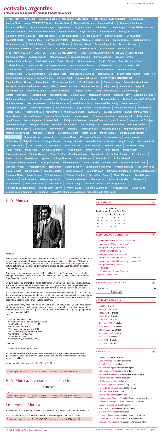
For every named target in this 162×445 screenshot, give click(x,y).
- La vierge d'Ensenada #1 (109, 251)
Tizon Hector (98, 179)
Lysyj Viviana (13, 120)
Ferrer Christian (68, 86)
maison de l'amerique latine (110, 422)
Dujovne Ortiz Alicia (86, 78)
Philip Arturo (93, 149)
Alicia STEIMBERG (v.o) (38, 23)
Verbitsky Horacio (116, 183)
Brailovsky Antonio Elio (19, 48)
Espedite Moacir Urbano (19, 82)
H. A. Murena (17, 200)
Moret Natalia (89, 133)
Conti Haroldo (104, 65)
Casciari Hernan (124, 57)
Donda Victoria (45, 78)
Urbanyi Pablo (13, 183)
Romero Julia (110, 162)
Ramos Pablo (103, 158)
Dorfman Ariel (64, 78)
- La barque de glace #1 (112, 254)
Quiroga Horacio (62, 158)
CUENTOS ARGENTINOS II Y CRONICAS (102, 52)
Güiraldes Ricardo (59, 103)
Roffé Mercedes (71, 162)
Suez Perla (11, 179)
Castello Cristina (45, 61)
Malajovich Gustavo (75, 120)
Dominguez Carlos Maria (19, 78)
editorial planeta (105, 381)
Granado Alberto (110, 99)
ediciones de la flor (106, 371)
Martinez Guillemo (137, 124)
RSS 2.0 (19, 430)
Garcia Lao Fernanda (106, 90)
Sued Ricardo (142, 175)
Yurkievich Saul (119, 187)
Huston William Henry (106, 103)
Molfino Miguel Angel (17, 133)
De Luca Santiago (35, 74)
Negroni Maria (68, 137)
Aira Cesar (29, 19)
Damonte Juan (14, 74)
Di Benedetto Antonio (128, 74)
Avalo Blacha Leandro (141, 27)
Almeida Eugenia (48, 19)
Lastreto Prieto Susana (57, 116)
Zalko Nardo (138, 187)
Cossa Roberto (14, 69)
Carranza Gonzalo (80, 57)
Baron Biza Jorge (15, 31)
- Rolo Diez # (104, 268)
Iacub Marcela (129, 103)
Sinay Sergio (34, 175)
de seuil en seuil (105, 364)
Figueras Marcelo (90, 86)
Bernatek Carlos (114, 35)
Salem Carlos (32, 171)
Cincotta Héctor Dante (131, 61)
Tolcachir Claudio (118, 179)
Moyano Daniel (108, 133)
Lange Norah (13, 116)
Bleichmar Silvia (141, 40)
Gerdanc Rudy (122, 95)
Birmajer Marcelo (81, 40)
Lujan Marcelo (125, 116)
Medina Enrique (89, 128)
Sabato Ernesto (73, 166)
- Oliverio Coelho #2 (110, 264)
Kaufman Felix (102, 107)
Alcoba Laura (136, 19)
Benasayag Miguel (69, 35)
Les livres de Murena (23, 404)
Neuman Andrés (133, 137)
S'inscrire (141, 3)
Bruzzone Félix (88, 48)
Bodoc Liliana (36, 44)
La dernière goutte (106, 405)
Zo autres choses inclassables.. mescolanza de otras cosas (84, 192)
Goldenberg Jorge (16, 99)
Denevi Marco (105, 74)
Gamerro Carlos (82, 90)
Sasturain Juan (95, 171)
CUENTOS (40, 52)
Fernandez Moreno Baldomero (22, 86)
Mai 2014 (102, 306)
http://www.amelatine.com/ (109, 401)
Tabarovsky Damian (50, 179)
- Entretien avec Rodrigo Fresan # (113, 271)
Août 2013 (102, 337)
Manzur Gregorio (90, 124)
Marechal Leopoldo (113, 124)
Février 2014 (103, 316)
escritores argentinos (107, 384)
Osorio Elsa (54, 145)
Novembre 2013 (105, 326)
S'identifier (131, 3)
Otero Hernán (72, 145)
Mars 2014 (103, 313)
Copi (118, 65)
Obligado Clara (31, 141)
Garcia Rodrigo (130, 90)
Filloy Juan (110, 86)
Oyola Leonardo (92, 145)
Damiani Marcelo (127, 69)
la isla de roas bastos (107, 408)
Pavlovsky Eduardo (51, 149)
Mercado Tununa (111, 128)
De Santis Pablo (57, 74)
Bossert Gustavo (128, 44)
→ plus (9, 392)
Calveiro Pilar (135, 52)
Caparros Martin (37, 57)
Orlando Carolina (15, 145)
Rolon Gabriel (91, 162)
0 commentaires (56, 372)
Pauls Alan (31, 149)
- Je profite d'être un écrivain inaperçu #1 (119, 261)
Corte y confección (106, 361)
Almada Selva (62, 23)
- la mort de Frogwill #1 (116, 241)
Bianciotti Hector (15, 40)
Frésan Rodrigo (14, 90)
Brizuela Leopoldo (66, 48)
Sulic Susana (29, 179)
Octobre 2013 (104, 330)
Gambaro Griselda (60, 90)
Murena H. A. (24, 372)
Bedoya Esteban (128, 31)
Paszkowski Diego (135, 145)
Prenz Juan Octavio (117, 154)
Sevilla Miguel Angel (144, 171)
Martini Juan (39, 128)
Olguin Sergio (126, 141)
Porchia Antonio (78, 154)
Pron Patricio (139, 154)
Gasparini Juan (58, 95)
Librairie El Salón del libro (109, 418)
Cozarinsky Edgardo (58, 69)
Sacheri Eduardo (124, 166)
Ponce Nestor (57, 154)
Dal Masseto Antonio (103, 69)
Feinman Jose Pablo (64, 82)
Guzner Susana (36, 103)
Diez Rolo (149, 74)
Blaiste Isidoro (121, 40)
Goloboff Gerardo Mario (42, 99)
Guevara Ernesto (15, 103)
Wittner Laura (74, 187)
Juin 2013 (102, 343)
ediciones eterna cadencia (109, 374)
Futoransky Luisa (36, 90)
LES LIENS (94, 112)
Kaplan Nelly (84, 107)
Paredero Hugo (113, 145)
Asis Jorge (119, 27)
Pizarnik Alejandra (16, 154)
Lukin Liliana (144, 116)
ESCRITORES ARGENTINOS (116, 78)
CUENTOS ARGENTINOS (63, 52)
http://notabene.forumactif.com (111, 398)
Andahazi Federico (16, 27)
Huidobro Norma (82, 103)
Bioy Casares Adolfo (57, 40)
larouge (13, 372)
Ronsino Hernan (15, 166)
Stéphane (152, 430)
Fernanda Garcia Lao (107, 388)
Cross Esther (80, 69)
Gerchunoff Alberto (99, 95)
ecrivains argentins (28, 8)
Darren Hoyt (134, 430)
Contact (150, 3)
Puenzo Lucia (13, 158)
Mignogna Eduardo (134, 128)
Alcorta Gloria (13, 23)
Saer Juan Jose (145, 166)
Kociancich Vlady (124, 107)
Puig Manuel (31, 158)
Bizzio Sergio (102, 40)
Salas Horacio (13, 171)
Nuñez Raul (12, 141)
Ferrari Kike (49, 86)
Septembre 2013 (105, 333)
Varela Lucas (55, 183)
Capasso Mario (58, 57)
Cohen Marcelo (35, 65)
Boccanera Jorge (15, 44)
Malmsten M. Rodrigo (141, 120)
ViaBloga (108, 430)
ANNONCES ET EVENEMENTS (108, 19)
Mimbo (123, 430)
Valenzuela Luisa (34, 183)
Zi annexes (42, 192)
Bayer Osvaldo (88, 31)
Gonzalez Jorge (67, 99)
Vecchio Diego (73, 183)
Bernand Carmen (92, 35)
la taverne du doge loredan (110, 415)
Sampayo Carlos (52, 171)
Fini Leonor (126, 86)
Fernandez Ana (112, 82)
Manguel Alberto (39, 124)
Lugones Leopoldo (103, 116)
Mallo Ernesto (118, 120)
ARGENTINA (13, 19)
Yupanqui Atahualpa (96, 187)
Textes (44, 430)
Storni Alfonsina (122, 175)
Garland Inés (39, 95)
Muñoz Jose (50, 137)
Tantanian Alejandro (76, 179)
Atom (26, 430)
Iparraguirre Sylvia (16, 107)
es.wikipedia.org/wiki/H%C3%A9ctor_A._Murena (35, 363)
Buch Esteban (125, 48)
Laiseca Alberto (112, 112)
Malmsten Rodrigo (16, 124)
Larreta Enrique (32, 116)
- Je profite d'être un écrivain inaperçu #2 (119, 258)
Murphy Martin (32, 137)
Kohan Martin (145, 107)
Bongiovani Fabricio (58, 44)
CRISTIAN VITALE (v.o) (18, 52)
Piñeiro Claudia (38, 154)
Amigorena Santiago (131, 23)
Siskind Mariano (53, 175)
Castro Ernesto (66, 61)
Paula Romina (13, 149)
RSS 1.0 (12, 430)
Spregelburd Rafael (99, 175)
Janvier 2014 (104, 320)
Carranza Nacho (102, 57)
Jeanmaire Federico (41, 107)
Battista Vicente (67, 31)
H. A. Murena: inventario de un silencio (38, 380)
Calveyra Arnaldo (15, 57)
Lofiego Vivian (81, 116)
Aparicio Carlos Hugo (42, 27)
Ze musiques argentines (19, 192)
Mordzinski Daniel (68, 133)
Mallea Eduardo (98, 120)
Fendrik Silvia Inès (89, 82)
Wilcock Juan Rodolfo (51, 187)
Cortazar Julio (132, 65)
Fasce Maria (42, 82)
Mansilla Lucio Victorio (64, 124)
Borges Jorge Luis (105, 44)
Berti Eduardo (134, 35)
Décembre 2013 (105, 323)
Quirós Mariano (83, 158)
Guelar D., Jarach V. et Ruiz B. (139, 99)
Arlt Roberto (102, 27)
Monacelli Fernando (43, 133)
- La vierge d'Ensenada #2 (113, 247)
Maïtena (72, 128)
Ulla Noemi (138, 179)
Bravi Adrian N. (44, 48)
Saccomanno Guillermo (98, 166)
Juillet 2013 (103, 340)
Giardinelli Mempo (143, 95)
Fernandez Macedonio (136, 82)
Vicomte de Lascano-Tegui (20, 187)
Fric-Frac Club (104, 391)
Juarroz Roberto (64, 107)
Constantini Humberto (81, 65)
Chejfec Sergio (107, 61)
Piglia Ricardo (111, 149)
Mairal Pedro (53, 120)
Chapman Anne (86, 61)
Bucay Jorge (107, 48)
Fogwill (140, 86)
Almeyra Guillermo (84, 23)
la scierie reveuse (106, 412)
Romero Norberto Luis (133, 162)
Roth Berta (55, 166)
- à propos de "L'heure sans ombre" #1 (115, 244)
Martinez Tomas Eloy (17, 128)
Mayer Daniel (57, 128)
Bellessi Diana (47, 35)
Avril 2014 (102, 309)
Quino (45, 158)
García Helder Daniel (17, 95)
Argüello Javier (83, 27)
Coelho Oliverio (14, 65)
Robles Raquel (122, 158)
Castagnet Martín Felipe (19, 61)
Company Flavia (56, 65)
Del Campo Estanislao (82, 74)
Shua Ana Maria (14, 175)
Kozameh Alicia (33, 112)
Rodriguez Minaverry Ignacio (21, 162)
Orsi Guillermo (36, 145)
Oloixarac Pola (146, 141)
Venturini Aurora (94, 183)
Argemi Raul (64, 27)
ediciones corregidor (107, 367)
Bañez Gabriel (107, 31)
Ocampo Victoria (73, 141)
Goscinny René (88, 99)
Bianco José (35, 40)
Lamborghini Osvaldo (137, 112)
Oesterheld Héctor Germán (100, 141)
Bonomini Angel (82, 44)
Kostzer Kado (13, 112)
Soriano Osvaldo (75, 175)
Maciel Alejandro (33, 120)
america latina (104, 357)
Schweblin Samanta (117, 171)
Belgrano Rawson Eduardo (20, 35)
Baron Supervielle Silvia (42, 31)
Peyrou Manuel (74, 149)
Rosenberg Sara (36, 166)
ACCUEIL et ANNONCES (75, 19)
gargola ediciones (106, 395)
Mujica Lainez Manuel (132, 133)
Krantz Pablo (52, 112)
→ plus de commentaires (106, 275)
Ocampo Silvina (51, 141)
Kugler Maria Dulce (74, 112)
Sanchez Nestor (74, 171)
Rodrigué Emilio (50, 162)
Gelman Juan (78, 95)
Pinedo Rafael (130, 149)
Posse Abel (97, 154)
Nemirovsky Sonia (90, 137)
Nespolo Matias (112, 137)
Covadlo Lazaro (34, 69)
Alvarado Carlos (107, 23)
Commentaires (35, 430)
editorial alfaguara (106, 378)
